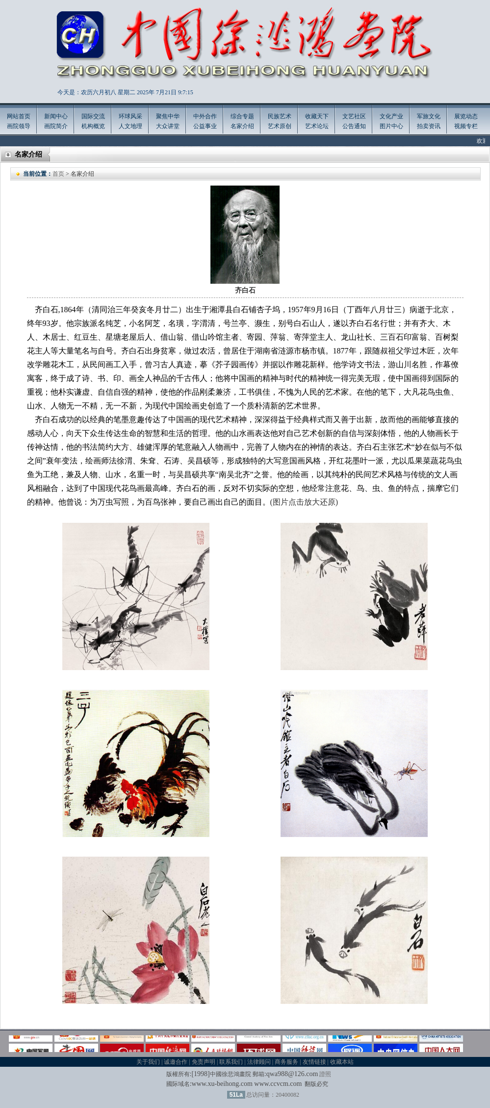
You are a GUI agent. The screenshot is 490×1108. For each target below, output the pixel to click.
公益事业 (205, 126)
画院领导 (18, 126)
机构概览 (93, 126)
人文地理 (130, 126)
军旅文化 (428, 116)
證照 (325, 1074)
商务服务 (286, 1061)
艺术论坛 (317, 126)
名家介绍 (242, 126)
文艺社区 (354, 116)
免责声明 (203, 1061)
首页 (58, 173)
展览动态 (466, 116)
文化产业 (391, 116)
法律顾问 (259, 1061)
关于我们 (148, 1061)
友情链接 (314, 1061)
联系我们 (231, 1061)
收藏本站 (342, 1061)
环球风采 (130, 116)
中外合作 (205, 116)
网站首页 (18, 116)
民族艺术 (279, 116)
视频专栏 (466, 126)
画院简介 (56, 126)
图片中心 (391, 126)
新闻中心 (56, 116)
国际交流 (93, 116)
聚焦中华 (168, 116)
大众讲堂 (168, 126)
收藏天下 (317, 116)
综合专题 (242, 116)
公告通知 (354, 126)
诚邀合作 (175, 1061)
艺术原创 (279, 126)
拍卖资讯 (428, 126)
